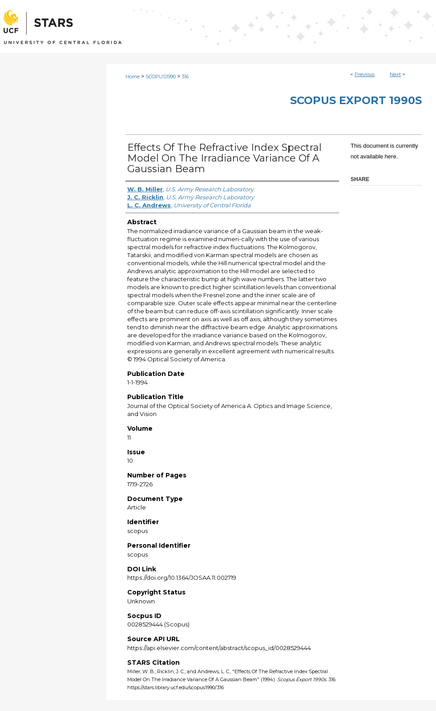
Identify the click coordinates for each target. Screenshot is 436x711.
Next (395, 74)
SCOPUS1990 (160, 76)
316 (185, 76)
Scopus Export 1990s (356, 100)
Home (132, 76)
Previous (365, 74)
